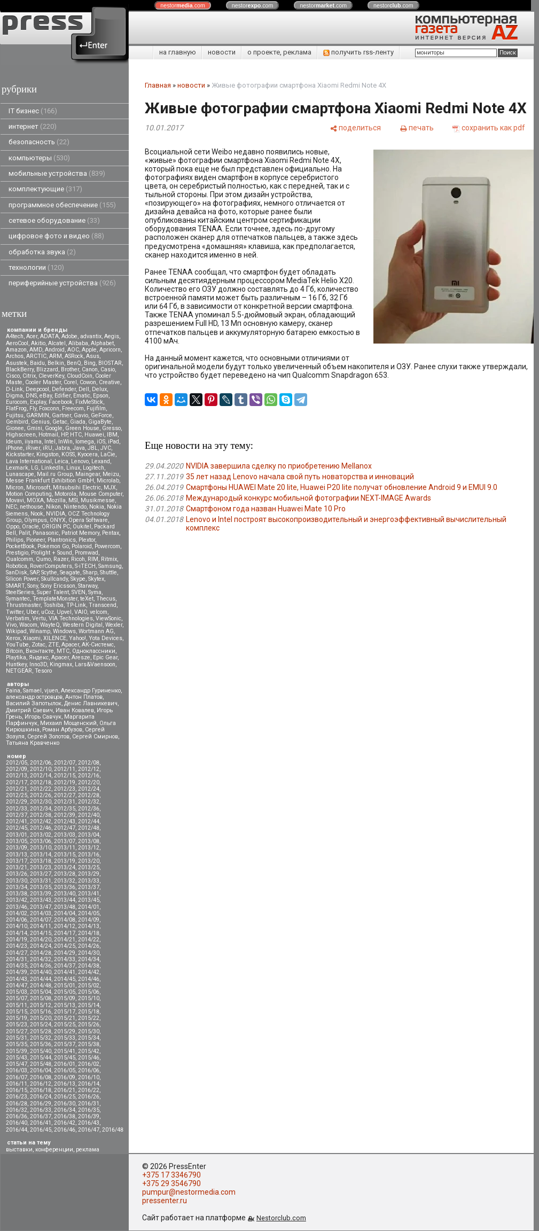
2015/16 (40, 1011)
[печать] (416, 127)
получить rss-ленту (358, 52)
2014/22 (88, 939)
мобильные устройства (57, 173)
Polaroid (82, 546)
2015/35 (16, 1044)
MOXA (35, 500)
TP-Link (76, 605)
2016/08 (40, 1077)
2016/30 (64, 1103)
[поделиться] (355, 127)
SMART (15, 585)
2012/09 (16, 769)
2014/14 (16, 933)
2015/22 (88, 1018)
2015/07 (16, 998)
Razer (60, 559)
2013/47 (40, 906)
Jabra (62, 448)
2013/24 (64, 867)
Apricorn (110, 349)
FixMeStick (89, 402)
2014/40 (40, 972)
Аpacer (70, 644)
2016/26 (88, 1096)
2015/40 (40, 1051)
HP (64, 434)
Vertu (39, 618)
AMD (35, 349)
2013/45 (88, 900)
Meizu (111, 474)
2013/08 (88, 841)
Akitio (38, 343)
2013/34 (16, 887)
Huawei (94, 434)
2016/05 (64, 1070)
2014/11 (40, 926)
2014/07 (40, 919)
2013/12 (88, 847)
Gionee (15, 428)
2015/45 (64, 1057)
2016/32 (16, 1110)
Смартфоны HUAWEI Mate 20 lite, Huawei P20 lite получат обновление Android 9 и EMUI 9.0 (341, 487)
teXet (86, 598)
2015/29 (64, 1031)
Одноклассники (93, 651)
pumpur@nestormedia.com (189, 1192)
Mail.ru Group (55, 474)
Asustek (16, 363)
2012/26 (40, 795)
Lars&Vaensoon (95, 664)
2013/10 (40, 847)
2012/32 (88, 801)
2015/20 (40, 1018)
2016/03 (16, 1070)
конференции (54, 1149)
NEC (11, 506)
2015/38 (88, 1044)
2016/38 (64, 1116)
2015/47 (16, 1064)
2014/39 (16, 972)
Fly (32, 408)
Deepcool (37, 389)
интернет (33, 126)
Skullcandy (54, 578)
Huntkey (16, 664)
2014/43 (16, 979)
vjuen (51, 690)
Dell (84, 389)
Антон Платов (84, 697)
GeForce (101, 415)
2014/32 (40, 959)
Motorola (65, 493)
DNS (31, 395)
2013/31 (40, 880)
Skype (78, 578)
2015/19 (16, 1018)
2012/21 (16, 788)
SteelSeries (20, 592)
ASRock (74, 356)
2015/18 (88, 1011)
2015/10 (88, 998)
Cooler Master (43, 382)
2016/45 (40, 1129)
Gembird (17, 421)
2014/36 (40, 965)
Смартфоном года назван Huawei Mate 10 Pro (266, 508)
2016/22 (88, 1090)
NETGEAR (19, 670)
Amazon (16, 349)
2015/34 (88, 1037)
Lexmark (17, 467)
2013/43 (40, 900)
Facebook (61, 402)
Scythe (49, 572)
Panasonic (46, 532)
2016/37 (40, 1116)
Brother (70, 369)
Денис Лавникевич (91, 703)
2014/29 (64, 952)
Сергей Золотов (48, 736)
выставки (19, 1149)
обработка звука (42, 252)
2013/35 (40, 887)
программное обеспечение (62, 205)
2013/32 (64, 880)
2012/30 (40, 801)
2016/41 (40, 1122)
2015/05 (64, 991)
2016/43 (88, 1122)
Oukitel (82, 526)
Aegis (111, 336)
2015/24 (40, 1024)
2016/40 (16, 1122)
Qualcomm (19, 559)
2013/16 (88, 854)
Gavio (81, 415)
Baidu (37, 363)
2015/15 (16, 1011)
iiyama (33, 441)
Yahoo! (77, 638)
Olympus (35, 520)
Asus (92, 356)
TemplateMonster (55, 598)
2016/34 (64, 1110)
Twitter (15, 612)
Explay (38, 402)
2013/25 (88, 867)
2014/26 (88, 945)
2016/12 (40, 1083)
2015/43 (16, 1057)
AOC (73, 349)
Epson (100, 395)
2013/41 (88, 893)
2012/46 (40, 827)
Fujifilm (96, 408)
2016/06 (88, 1070)
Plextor (87, 539)
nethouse (31, 506)
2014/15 (40, 933)
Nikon (53, 506)
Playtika (16, 657)
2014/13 (88, 926)
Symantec (18, 598)
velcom (98, 612)
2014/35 (16, 965)
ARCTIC (36, 356)
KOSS (68, 454)
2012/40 (88, 815)
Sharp (90, 572)
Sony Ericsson (58, 585)
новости (222, 52)
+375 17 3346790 (171, 1175)
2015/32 (40, 1037)
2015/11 (16, 1005)
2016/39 (88, 1116)
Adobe (69, 336)
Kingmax (61, 664)
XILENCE (54, 638)
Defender (64, 389)
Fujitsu (15, 415)
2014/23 (16, 945)
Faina (13, 690)
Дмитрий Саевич (29, 710)
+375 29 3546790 (171, 1183)
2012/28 (88, 795)
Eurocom (16, 402)
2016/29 (40, 1103)
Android (55, 349)
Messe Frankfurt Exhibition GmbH (50, 480)
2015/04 (40, 991)
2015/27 (16, 1031)
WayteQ (50, 624)
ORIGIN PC (56, 526)
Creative (109, 382)
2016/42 (64, 1122)
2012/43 (64, 821)
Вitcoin (14, 651)
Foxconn (49, 408)
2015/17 (64, 1011)
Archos (15, 356)
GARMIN (37, 415)
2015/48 (40, 1064)
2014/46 (88, 979)
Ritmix (109, 559)
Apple (89, 349)
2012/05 (16, 762)
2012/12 (88, 769)
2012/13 (16, 775)
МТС (63, 651)
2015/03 (16, 991)
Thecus (105, 598)
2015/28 (40, 1031)
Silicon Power (22, 578)
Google (54, 428)
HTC (76, 434)
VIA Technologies (71, 618)
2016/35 (88, 1110)
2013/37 (88, 887)
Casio (107, 369)
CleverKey (51, 375)
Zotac (38, 644)
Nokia (96, 506)
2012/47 (64, 827)
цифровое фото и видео (56, 236)
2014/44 (40, 979)
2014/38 (88, 965)
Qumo (43, 559)
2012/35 (64, 808)
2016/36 (16, 1116)
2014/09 (88, 919)
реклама (87, 1149)
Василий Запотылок (33, 703)
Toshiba (53, 605)
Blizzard (47, 369)
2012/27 (64, 795)
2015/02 (88, 985)
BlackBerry (20, 369)
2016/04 (40, 1070)
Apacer (60, 657)
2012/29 (16, 801)
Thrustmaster (23, 605)
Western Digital (83, 624)
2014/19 (16, 939)
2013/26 (16, 873)
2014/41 (64, 972)
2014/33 (64, 959)
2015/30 (88, 1031)
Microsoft (38, 487)
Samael (32, 690)
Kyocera (87, 454)
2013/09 (16, 847)
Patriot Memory (80, 532)
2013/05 (16, 841)
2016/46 (64, 1129)
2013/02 (40, 834)
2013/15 (64, 854)
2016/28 (16, 1103)
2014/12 (64, 926)
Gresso (111, 428)
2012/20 (88, 782)
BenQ (74, 363)
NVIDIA (55, 513)
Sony (32, 585)
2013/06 (40, 841)
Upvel (64, 612)
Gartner (61, 415)
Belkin (56, 363)
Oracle (30, 526)
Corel (70, 382)
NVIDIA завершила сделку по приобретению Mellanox (279, 466)
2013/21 (16, 867)
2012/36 (88, 808)
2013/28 (64, 873)
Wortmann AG (96, 631)
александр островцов (34, 697)
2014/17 (64, 933)
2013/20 (88, 861)
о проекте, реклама (279, 52)
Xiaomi (32, 638)
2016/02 (88, 1064)
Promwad (86, 552)
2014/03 (40, 913)
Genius (40, 421)
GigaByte (100, 421)
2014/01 (88, 906)
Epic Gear (105, 657)
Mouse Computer (100, 493)
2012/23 (64, 788)
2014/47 (16, 985)
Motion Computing (29, 493)
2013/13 (16, 854)
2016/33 (40, 1110)
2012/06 (40, 762)
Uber (32, 612)
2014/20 (40, 939)
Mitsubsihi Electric (77, 487)
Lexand (100, 461)
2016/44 (16, 1129)
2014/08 (64, 919)
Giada (77, 421)
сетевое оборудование (54, 220)
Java (79, 448)
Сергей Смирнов (95, 736)
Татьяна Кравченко (32, 742)
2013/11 (64, 847)
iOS (101, 441)
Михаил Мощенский (68, 723)
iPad (113, 441)
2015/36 (40, 1044)
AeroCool (17, 343)
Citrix (29, 375)
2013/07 (64, 841)
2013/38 (16, 893)
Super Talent (53, 592)
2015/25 (64, 1024)
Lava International (29, 461)
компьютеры (39, 158)
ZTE (53, 644)
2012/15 (64, 775)
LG (34, 467)
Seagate (70, 572)
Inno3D (38, 664)
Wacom (28, 624)
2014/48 (40, 985)
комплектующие (45, 189)
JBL (93, 448)
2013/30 (16, 880)
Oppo (12, 526)
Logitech (93, 467)
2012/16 (88, 775)
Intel (50, 441)
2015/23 (16, 1024)
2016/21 (64, 1090)
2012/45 (16, 827)
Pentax (110, 532)
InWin (65, 441)
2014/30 (88, 952)
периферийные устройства (62, 283)
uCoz (47, 612)
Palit (24, 532)
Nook (36, 513)
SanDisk (16, 572)
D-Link (14, 389)
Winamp (39, 631)
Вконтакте (40, 651)
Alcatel (57, 343)
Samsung (110, 566)
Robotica (16, 566)
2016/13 (64, 1083)
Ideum (14, 441)
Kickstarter (20, 454)
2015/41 (64, 1051)
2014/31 (16, 959)
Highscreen (21, 434)
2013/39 (40, 893)
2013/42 (16, 900)
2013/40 (64, 893)
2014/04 (64, 913)
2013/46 (16, 906)
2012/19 (64, 782)
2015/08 (40, 998)
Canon (90, 369)
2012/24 (88, 788)
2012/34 (40, 808)
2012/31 (64, 801)
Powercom (107, 546)
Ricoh (78, 559)
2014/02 (16, 913)
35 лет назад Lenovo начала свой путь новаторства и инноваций (300, 476)
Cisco (13, 375)
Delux (99, 389)
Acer (31, 336)
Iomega (84, 441)
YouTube (17, 644)
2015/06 (88, 991)
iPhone (14, 448)
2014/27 (16, 952)
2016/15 (16, 1090)
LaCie (107, 454)
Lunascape (20, 474)
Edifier (62, 395)
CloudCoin (79, 375)
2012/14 (40, 775)
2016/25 (64, 1096)
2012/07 (64, 762)
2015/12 (40, 1005)
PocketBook (20, 546)
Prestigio (17, 552)
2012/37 (16, 815)
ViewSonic (108, 618)
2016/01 (64, 1064)
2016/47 (88, 1129)
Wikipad (16, 631)
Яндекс (39, 657)
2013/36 (64, 887)
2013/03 (64, 834)
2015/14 (88, 1005)
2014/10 (16, 926)
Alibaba (78, 343)
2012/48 (88, 827)
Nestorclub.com (281, 1218)
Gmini (34, 428)
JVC (105, 448)
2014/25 (64, 945)
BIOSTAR (110, 363)
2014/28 (40, 952)
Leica (61, 461)
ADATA (49, 336)
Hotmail (48, 434)
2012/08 (88, 762)
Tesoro (43, 670)
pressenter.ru (164, 1200)
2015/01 (64, 985)
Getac (59, 421)
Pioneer (35, 539)
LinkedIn (52, 467)
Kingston (47, 454)
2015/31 (16, 1037)
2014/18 (88, 933)
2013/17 (16, 861)
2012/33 (16, 808)
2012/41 (16, 821)
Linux (73, 467)
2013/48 (64, 906)
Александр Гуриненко (91, 690)
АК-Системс (98, 644)
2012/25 (16, 795)
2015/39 (16, 1051)
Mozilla (56, 500)
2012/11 (64, 769)
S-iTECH (85, 566)
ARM (55, 356)
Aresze (81, 657)
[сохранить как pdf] (489, 127)
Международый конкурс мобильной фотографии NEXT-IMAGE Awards (308, 498)
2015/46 (88, 1057)
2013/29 (88, 873)
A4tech (15, 336)
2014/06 (16, 919)
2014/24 (40, 945)
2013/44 (64, 900)
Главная (158, 85)
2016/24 (40, 1096)
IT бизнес (33, 111)
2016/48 (112, 1129)
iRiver (33, 448)
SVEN (78, 592)
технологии (36, 267)
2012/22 (40, 788)
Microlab (108, 480)
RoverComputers (51, 566)
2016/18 (40, 1090)
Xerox (13, 638)
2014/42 (88, 972)
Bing (90, 363)
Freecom (73, 408)
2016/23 (16, 1096)
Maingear (87, 474)
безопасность (39, 142)
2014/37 (64, 965)
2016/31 (88, 1103)
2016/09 (64, 1077)
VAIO (80, 612)
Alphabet (102, 343)
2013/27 (40, 873)
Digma (14, 395)
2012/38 (40, 815)
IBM (112, 434)
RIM (93, 559)
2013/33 (88, 880)
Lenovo (80, 461)
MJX (110, 487)
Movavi (15, 500)
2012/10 (40, 769)
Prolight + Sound (51, 552)
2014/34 (88, 959)
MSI (73, 500)
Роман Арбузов (62, 729)
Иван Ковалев (75, 710)
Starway (87, 585)
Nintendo (75, 506)
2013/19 (64, 861)
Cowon (88, 382)
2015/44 (40, 1057)
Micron (15, 487)
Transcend (102, 605)
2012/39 (64, 815)
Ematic (81, 395)
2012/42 (40, 821)
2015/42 (88, 1051)
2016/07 (16, 1077)
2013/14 (40, 854)
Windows (64, 631)
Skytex (96, 578)
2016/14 (88, 1083)
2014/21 (64, 939)
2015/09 (64, 998)
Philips (15, 539)
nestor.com (182, 5)
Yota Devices (105, 638)
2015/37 (64, 1044)
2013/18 (40, 861)
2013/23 (40, 867)
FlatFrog (16, 408)
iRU (47, 448)
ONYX (58, 520)
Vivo (11, 624)
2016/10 (88, 1077)
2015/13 (64, 1005)
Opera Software (88, 520)
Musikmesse (98, 500)
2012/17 (16, 782)
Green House (82, 428)
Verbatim (17, 618)
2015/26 (88, 1024)
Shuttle (108, 572)
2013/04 (88, 834)
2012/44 (88, 821)
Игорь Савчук (43, 716)
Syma (94, 592)
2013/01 (16, 834)
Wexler (113, 624)
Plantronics (62, 539)
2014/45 (64, 979)
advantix (90, 336)
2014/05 (88, 913)
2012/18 (40, 782)
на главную (177, 52)
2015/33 (64, 1037)
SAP (34, 572)
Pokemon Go (53, 546)
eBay (46, 395)
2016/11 (16, 1083)
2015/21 (64, 1018)
